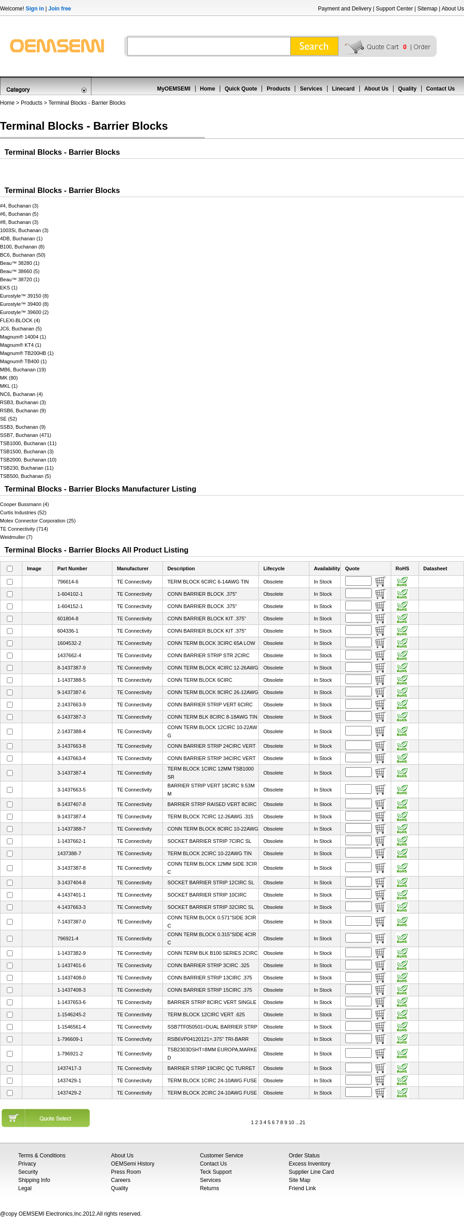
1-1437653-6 (71, 1002)
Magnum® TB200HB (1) (27, 353)
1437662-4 (69, 655)
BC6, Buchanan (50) (22, 255)
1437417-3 (69, 1068)
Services (311, 89)
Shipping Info (34, 1180)
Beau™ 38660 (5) (20, 271)
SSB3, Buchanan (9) (22, 427)
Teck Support (216, 1172)
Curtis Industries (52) (23, 512)
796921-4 (68, 938)
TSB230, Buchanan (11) (27, 468)
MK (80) (9, 377)
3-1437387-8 (71, 868)
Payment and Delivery (344, 8)
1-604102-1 (70, 594)
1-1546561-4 (71, 1026)
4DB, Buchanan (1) (21, 238)
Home (207, 89)
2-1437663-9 (71, 704)
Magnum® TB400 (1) (23, 361)
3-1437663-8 (71, 746)
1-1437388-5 (71, 680)
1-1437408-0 (71, 977)
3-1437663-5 (71, 789)
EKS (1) (9, 287)
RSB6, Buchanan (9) (23, 410)
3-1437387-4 (71, 773)
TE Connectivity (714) (24, 529)
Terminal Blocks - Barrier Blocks (87, 103)
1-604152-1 (70, 606)
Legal (24, 1188)
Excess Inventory (309, 1164)
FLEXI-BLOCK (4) (20, 320)
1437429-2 (69, 1092)
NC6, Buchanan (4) (21, 394)
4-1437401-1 (71, 895)
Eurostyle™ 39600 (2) (24, 312)
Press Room (126, 1172)
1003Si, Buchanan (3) (24, 230)
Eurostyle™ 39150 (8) (24, 296)
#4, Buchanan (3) (19, 205)
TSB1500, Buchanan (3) (27, 451)
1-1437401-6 (71, 965)
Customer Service (221, 1155)
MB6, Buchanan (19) (23, 369)
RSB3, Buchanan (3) (23, 402)
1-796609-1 (70, 1039)
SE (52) (8, 418)
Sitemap (427, 8)
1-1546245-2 (71, 1014)
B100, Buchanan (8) (22, 246)
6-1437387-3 (71, 717)
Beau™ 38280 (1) (20, 263)
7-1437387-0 (71, 921)
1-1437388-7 (71, 829)
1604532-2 (69, 643)
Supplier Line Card (311, 1172)
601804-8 (68, 618)
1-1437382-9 (71, 953)
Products (278, 89)
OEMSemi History (132, 1164)
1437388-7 (69, 853)
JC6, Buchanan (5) (21, 328)
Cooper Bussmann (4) (24, 504)
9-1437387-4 (71, 816)
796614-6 (68, 581)
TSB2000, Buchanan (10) (28, 459)
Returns (209, 1188)
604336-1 (68, 631)
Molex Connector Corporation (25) (38, 520)
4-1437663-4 (71, 758)
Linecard (343, 89)
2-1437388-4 (71, 731)
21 (302, 1122)
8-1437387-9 (71, 667)
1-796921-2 (70, 1053)
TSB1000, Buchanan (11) (28, 443)
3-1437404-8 (71, 882)
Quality (407, 89)
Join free (59, 8)
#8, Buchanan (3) (19, 222)
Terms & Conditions (42, 1155)
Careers (121, 1180)
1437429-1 (69, 1080)
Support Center (394, 8)
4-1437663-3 (71, 907)
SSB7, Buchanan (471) (25, 435)
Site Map (299, 1180)
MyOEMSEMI (173, 89)
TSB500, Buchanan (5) (25, 476)
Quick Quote (241, 89)
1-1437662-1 (71, 841)
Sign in (34, 8)
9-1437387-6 (71, 692)
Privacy (27, 1164)
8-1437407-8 (71, 804)
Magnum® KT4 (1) (20, 345)
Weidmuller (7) (16, 537)
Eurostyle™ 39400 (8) (24, 304)
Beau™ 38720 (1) (20, 279)
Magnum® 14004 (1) (23, 337)
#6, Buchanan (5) (19, 214)
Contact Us (440, 89)
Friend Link (302, 1188)
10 (291, 1122)
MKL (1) (9, 386)
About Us (453, 8)
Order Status (304, 1155)
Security (28, 1172)
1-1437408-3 (71, 990)
